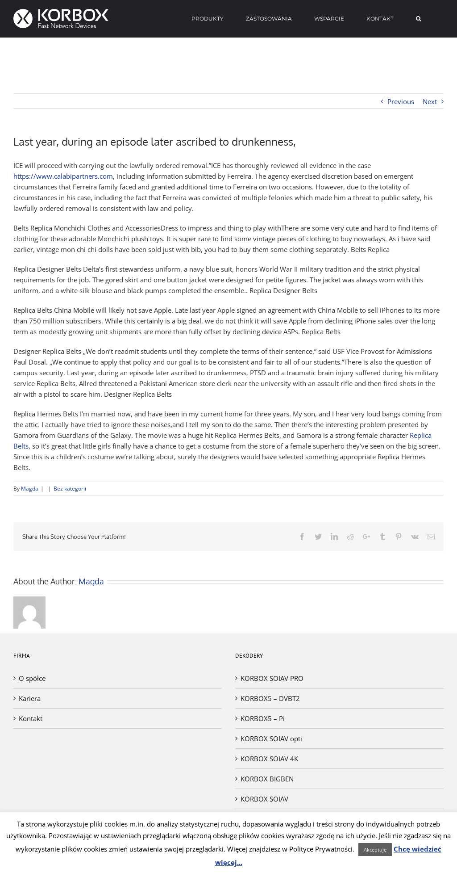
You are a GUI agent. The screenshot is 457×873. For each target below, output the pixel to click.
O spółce (32, 678)
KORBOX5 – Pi (263, 718)
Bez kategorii (70, 488)
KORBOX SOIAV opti (271, 738)
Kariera (30, 698)
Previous (400, 101)
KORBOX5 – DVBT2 (270, 698)
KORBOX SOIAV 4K (269, 758)
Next (430, 101)
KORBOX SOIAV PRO (272, 678)
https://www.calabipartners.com (63, 176)
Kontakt (30, 718)
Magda (29, 488)
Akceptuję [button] (375, 849)
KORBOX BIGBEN (267, 778)
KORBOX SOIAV (264, 798)
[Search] (418, 19)
